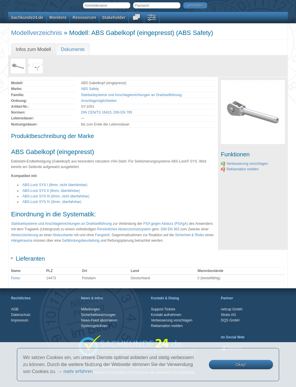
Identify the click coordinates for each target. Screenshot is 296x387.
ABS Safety (90, 89)
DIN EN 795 (122, 112)
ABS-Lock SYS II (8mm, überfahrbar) (51, 191)
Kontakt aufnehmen (166, 315)
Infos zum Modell (33, 49)
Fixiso (15, 278)
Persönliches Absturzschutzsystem (124, 229)
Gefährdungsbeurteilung (81, 240)
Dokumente (73, 49)
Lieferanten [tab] (28, 258)
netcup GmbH (231, 309)
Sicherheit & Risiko (189, 235)
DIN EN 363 (170, 229)
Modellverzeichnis (36, 32)
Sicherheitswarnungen (98, 315)
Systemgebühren (94, 326)
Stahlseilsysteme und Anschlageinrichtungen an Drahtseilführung (131, 95)
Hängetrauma (21, 240)
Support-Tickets (163, 309)
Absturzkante (62, 235)
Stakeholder (114, 17)
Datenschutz (21, 315)
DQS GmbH (230, 320)
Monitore (58, 17)
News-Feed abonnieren (99, 320)
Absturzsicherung (24, 235)
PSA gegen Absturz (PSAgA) (165, 224)
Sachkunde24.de (27, 17)
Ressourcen (84, 17)
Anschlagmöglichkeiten (99, 101)
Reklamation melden (239, 169)
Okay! (241, 364)
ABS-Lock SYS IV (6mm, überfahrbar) (51, 202)
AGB (14, 309)
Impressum (19, 320)
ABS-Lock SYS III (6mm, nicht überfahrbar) (55, 196)
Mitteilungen (90, 309)
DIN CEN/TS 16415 (96, 112)
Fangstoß (102, 235)
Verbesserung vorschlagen (244, 164)
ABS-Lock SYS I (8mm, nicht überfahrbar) (54, 185)
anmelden (195, 5)
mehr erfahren (78, 371)
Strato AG (228, 315)
